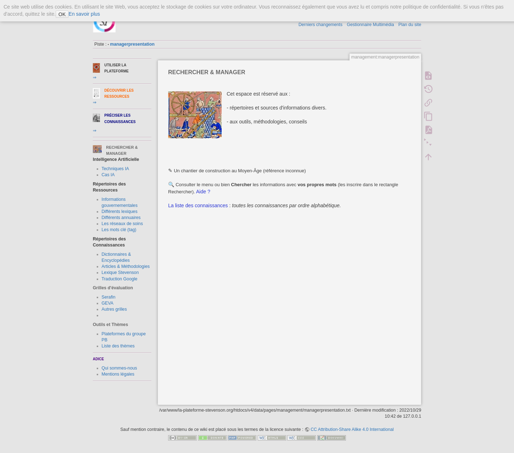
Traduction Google (119, 278)
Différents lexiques (120, 211)
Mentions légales (118, 374)
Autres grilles (114, 309)
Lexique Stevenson (120, 272)
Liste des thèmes (118, 345)
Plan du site (409, 24)
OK (62, 14)
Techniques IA (115, 168)
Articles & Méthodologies (126, 266)
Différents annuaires (121, 217)
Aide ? (202, 191)
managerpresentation (132, 44)
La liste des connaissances (198, 205)
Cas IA (108, 174)
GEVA (108, 303)
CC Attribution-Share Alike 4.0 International (352, 429)
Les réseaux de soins (122, 223)
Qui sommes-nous (119, 368)
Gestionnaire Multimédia (370, 24)
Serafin (109, 297)
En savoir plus (84, 14)
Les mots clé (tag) (119, 229)
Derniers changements (320, 24)
